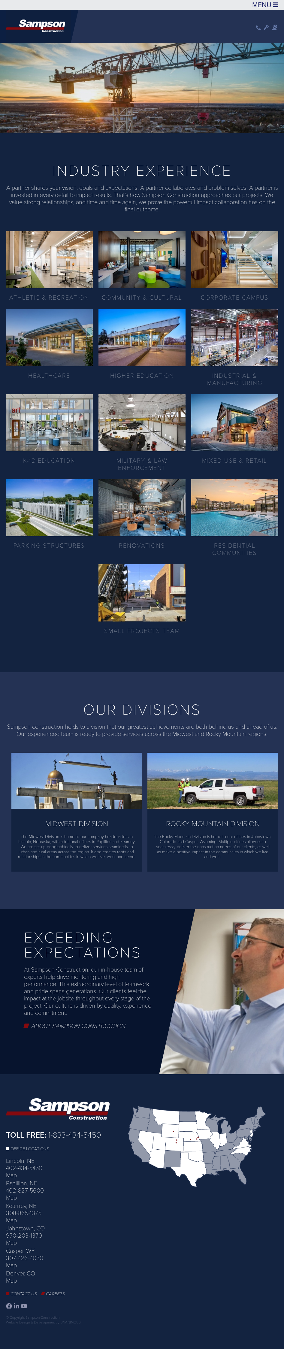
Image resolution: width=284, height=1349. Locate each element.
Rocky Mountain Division (213, 823)
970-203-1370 (24, 1235)
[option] (142, 86)
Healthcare (49, 376)
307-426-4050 (24, 1258)
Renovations (142, 545)
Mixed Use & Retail (234, 460)
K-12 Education (49, 460)
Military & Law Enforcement (142, 464)
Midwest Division (76, 823)
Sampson (275, 28)
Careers (55, 1293)
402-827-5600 (25, 1190)
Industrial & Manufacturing (234, 379)
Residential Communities (234, 549)
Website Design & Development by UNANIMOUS (43, 1322)
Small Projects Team (142, 631)
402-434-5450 (24, 1168)
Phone (258, 28)
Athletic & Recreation (49, 297)
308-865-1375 (23, 1213)
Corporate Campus (235, 297)
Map (11, 1175)
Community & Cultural (142, 297)
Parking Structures (49, 545)
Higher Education (142, 376)
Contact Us (24, 1293)
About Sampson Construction (78, 1026)
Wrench (266, 28)
